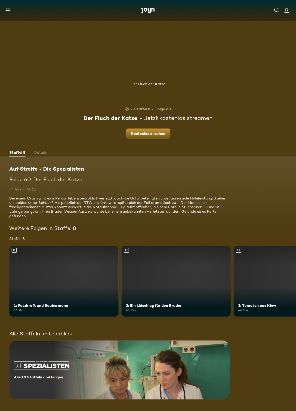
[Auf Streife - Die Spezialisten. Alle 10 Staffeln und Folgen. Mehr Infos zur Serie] (119, 369)
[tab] (17, 153)
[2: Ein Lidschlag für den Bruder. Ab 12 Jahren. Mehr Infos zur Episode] (176, 281)
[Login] (286, 10)
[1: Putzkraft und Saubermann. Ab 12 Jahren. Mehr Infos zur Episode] (64, 281)
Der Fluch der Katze (148, 84)
